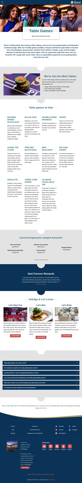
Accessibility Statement (48, 474)
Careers (13, 426)
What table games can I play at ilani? (15, 363)
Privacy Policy (51, 479)
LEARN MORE (15, 335)
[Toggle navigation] (2, 2)
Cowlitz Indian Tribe (35, 429)
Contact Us (34, 426)
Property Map (25, 467)
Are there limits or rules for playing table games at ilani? (21, 372)
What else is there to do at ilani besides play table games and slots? (25, 382)
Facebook (61, 426)
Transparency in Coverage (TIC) (35, 433)
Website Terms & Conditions (35, 474)
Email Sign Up (62, 433)
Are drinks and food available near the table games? (20, 387)
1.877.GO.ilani (23, 449)
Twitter (74, 426)
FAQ (13, 429)
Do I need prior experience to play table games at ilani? (21, 368)
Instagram (74, 429)
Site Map (13, 433)
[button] (59, 429)
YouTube (61, 429)
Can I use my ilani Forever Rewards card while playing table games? (25, 377)
